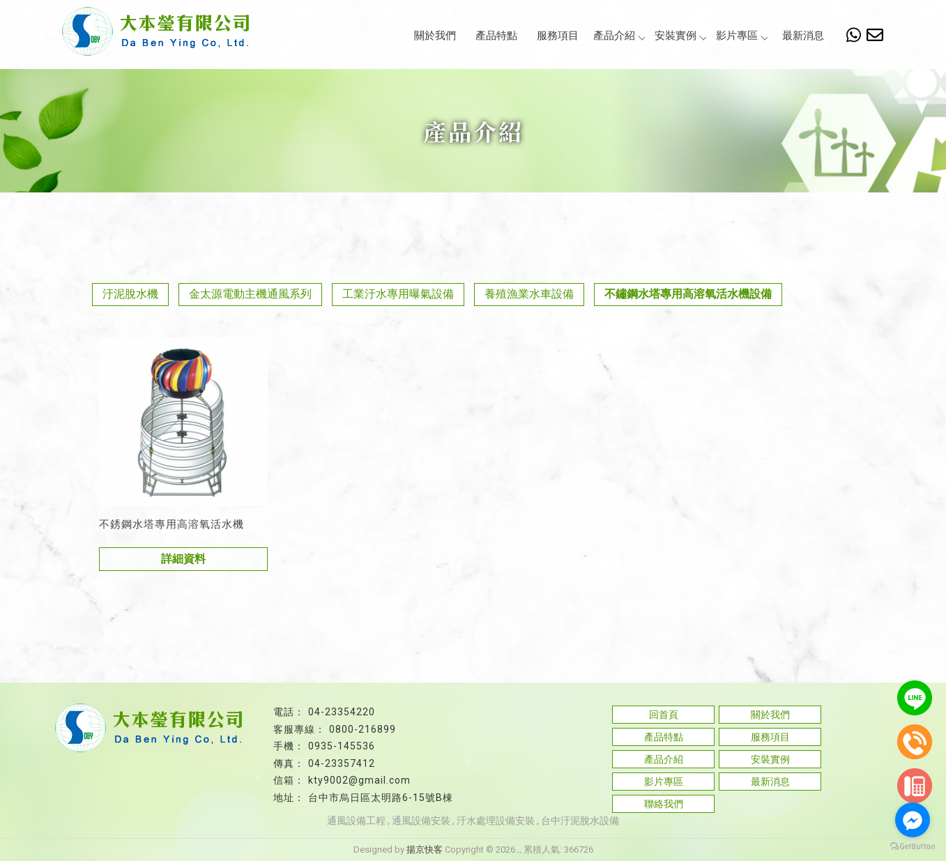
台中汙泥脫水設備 (580, 820)
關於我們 (435, 35)
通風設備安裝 (421, 820)
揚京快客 (424, 849)
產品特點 (496, 35)
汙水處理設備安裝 (496, 820)
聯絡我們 (663, 803)
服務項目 (558, 35)
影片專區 (742, 35)
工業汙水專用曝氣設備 (398, 293)
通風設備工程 (356, 820)
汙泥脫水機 (130, 293)
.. (519, 849)
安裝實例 (680, 35)
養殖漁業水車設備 (529, 293)
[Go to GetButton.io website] (912, 846)
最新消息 (803, 35)
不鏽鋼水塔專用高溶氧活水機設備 (688, 293)
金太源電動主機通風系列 (250, 293)
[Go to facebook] (912, 819)
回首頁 (663, 714)
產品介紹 (619, 35)
